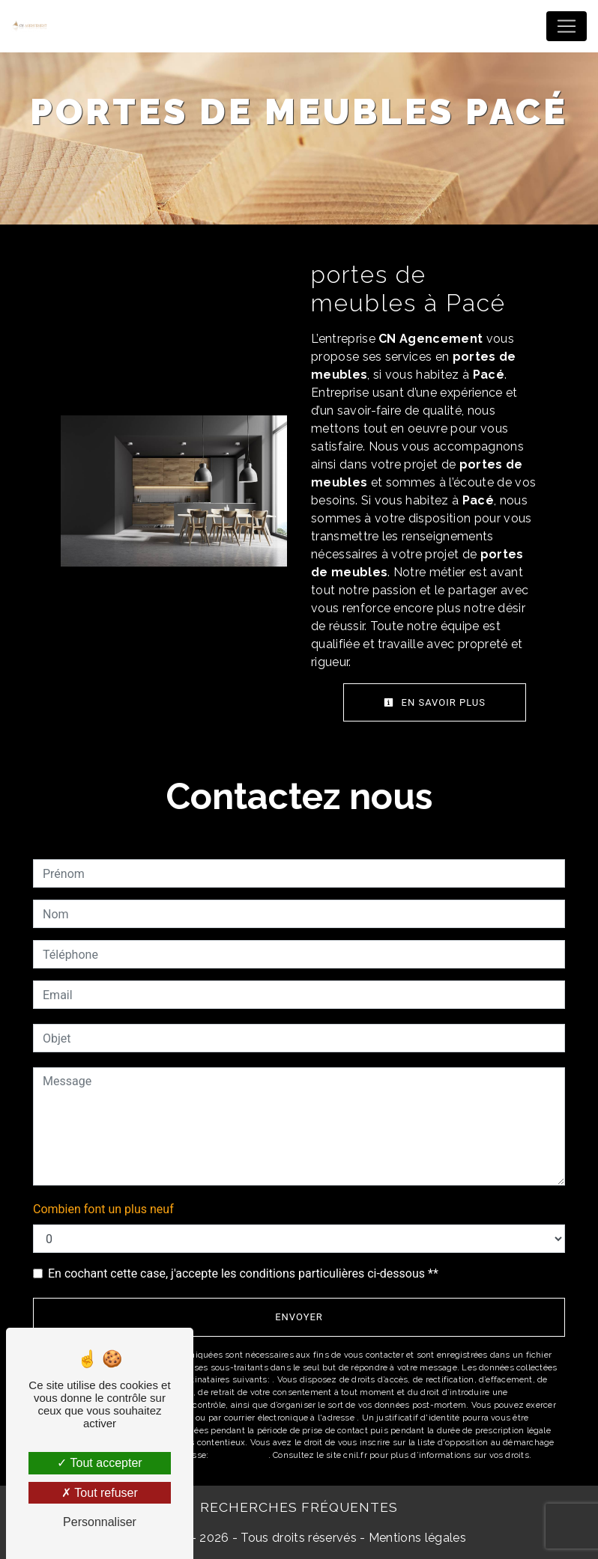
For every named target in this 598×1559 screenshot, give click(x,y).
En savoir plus (435, 702)
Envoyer (299, 1316)
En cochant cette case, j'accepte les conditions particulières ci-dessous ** (243, 1273)
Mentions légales (416, 1538)
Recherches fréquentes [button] (299, 1507)
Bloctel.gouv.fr (239, 1455)
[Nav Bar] (566, 26)
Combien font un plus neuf (103, 1209)
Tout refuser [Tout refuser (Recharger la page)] (99, 1492)
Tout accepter (99, 1462)
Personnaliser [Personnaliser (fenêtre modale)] (99, 1522)
